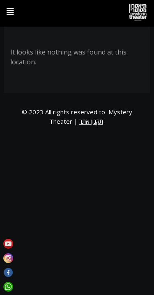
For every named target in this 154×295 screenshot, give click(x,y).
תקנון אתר (91, 121)
